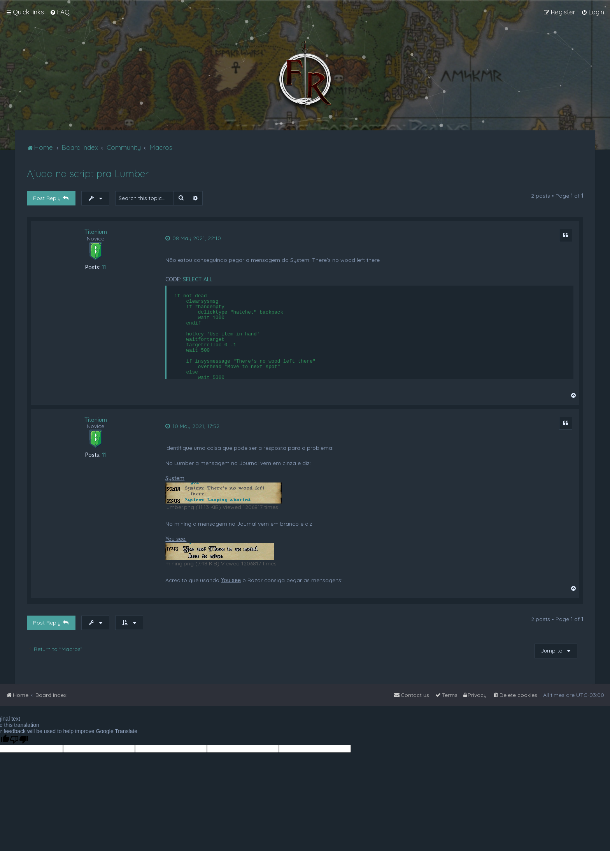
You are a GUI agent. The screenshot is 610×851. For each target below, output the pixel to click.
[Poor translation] (19, 739)
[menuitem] (60, 12)
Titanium (95, 232)
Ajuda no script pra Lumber (88, 173)
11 (104, 267)
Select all (197, 279)
